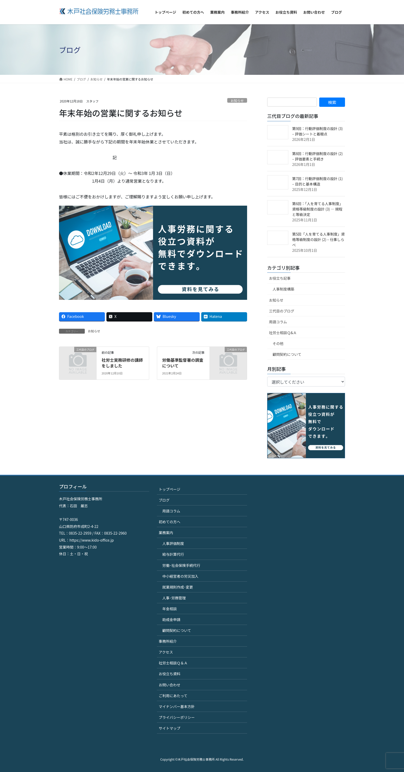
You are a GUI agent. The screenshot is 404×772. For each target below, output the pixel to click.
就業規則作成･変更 (177, 587)
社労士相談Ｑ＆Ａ (173, 662)
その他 (278, 343)
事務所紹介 (168, 641)
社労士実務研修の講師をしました (122, 363)
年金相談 (169, 608)
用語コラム (278, 321)
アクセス (166, 652)
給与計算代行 (173, 554)
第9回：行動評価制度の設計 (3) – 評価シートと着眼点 (317, 131)
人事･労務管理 (174, 597)
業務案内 (166, 532)
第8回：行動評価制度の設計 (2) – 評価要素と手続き (317, 156)
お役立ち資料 (169, 673)
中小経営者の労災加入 (180, 576)
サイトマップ (169, 728)
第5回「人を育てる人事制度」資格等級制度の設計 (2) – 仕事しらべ (318, 239)
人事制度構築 (283, 289)
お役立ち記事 (280, 278)
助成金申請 (171, 619)
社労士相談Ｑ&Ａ (283, 332)
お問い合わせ (169, 684)
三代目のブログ (281, 310)
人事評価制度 (173, 543)
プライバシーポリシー (177, 717)
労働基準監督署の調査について (182, 363)
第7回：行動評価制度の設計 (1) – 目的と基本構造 (317, 181)
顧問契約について (287, 354)
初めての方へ (169, 521)
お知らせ (237, 100)
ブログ (164, 500)
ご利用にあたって (173, 695)
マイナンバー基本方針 (177, 706)
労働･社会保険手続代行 (181, 565)
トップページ (169, 489)
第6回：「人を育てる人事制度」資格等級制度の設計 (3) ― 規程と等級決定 (317, 209)
